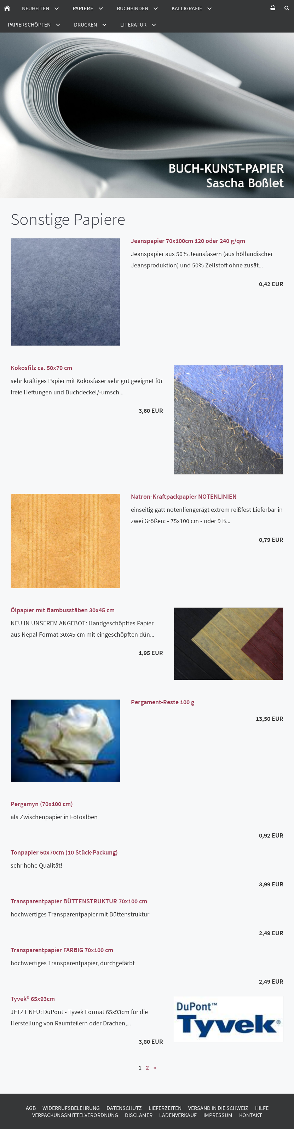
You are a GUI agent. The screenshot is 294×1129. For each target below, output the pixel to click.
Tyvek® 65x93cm (33, 999)
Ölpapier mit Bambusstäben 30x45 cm (63, 610)
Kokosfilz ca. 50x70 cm (41, 368)
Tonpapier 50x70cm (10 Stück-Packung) (64, 852)
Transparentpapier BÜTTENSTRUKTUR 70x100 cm (79, 901)
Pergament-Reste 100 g (162, 702)
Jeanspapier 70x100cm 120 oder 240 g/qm (188, 241)
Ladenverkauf (178, 1114)
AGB (31, 1107)
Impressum (217, 1114)
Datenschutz (124, 1107)
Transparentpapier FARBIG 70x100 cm (62, 950)
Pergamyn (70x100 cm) (42, 804)
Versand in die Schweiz (218, 1107)
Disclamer (138, 1114)
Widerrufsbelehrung (71, 1107)
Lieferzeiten (165, 1107)
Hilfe (262, 1107)
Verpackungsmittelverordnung (75, 1114)
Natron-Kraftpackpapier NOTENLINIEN (184, 496)
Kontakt (250, 1114)
